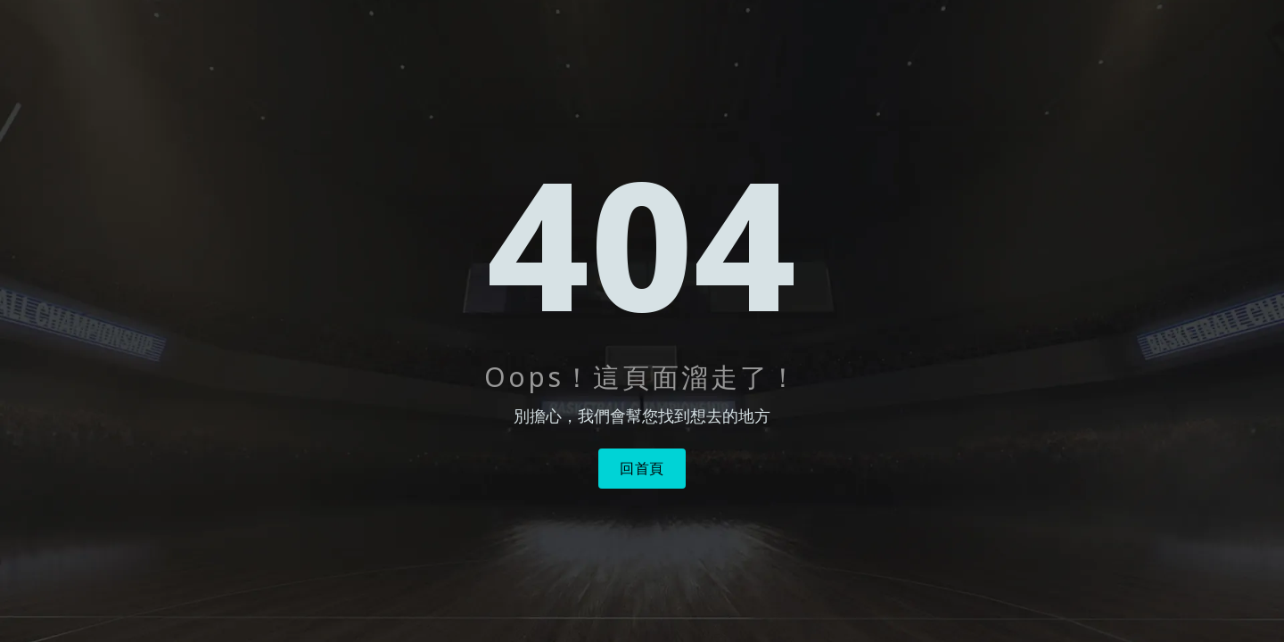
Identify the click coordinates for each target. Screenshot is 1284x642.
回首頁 (642, 468)
